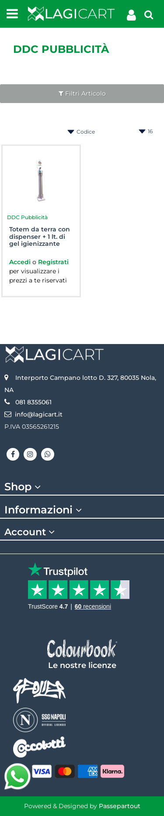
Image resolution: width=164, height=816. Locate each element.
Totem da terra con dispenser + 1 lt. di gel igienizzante (39, 237)
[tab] (82, 487)
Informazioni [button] (44, 510)
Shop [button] (23, 487)
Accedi (20, 262)
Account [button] (30, 532)
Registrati (53, 262)
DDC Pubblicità (61, 49)
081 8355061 (33, 402)
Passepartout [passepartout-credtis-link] (119, 806)
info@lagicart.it (39, 414)
